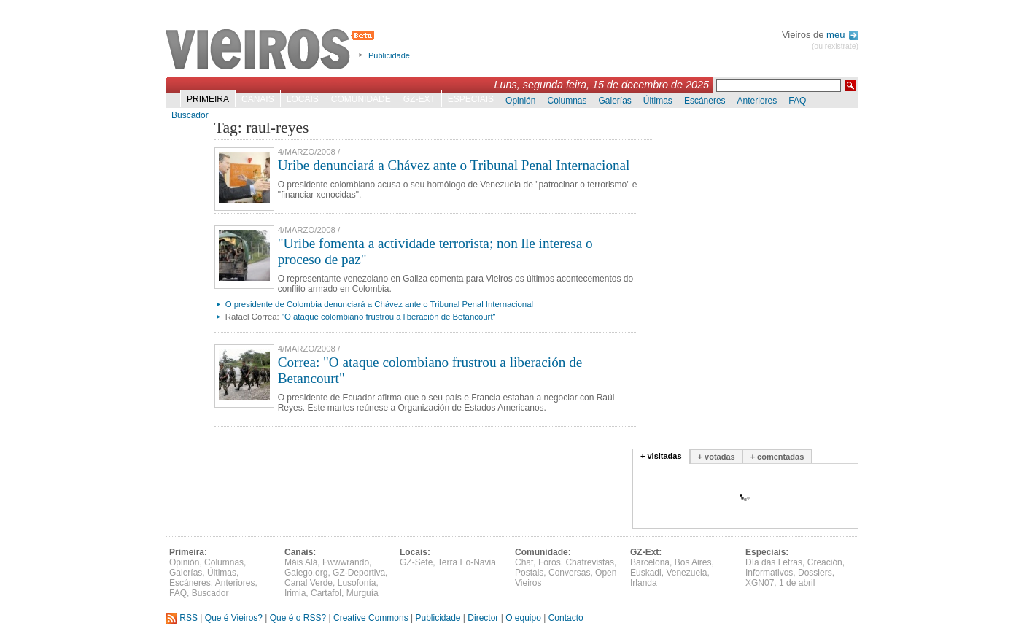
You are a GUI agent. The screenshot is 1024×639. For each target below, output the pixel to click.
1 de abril (797, 583)
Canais (257, 99)
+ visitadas (661, 456)
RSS (182, 618)
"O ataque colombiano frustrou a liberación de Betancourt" (389, 316)
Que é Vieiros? (234, 618)
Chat (524, 562)
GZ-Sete (416, 562)
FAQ (797, 101)
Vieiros (272, 50)
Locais (303, 99)
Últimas (657, 101)
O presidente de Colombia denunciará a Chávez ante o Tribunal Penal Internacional (379, 304)
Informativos (769, 573)
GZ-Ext (419, 99)
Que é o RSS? (298, 618)
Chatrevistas (589, 562)
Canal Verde (308, 583)
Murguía (362, 593)
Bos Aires (693, 562)
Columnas (566, 101)
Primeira (208, 99)
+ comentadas (777, 456)
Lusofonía (357, 583)
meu (842, 34)
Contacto (565, 618)
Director (483, 618)
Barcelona (650, 562)
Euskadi (646, 573)
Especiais (471, 99)
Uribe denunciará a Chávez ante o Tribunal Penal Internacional (454, 165)
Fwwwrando (345, 562)
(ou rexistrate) (835, 46)
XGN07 (759, 583)
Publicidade (389, 55)
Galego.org (305, 573)
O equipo (523, 618)
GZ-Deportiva (359, 573)
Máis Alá (300, 562)
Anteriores (757, 101)
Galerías (615, 101)
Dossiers (815, 573)
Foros (549, 562)
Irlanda (643, 583)
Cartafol (326, 593)
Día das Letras (773, 562)
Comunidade (361, 99)
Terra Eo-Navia (467, 562)
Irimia (295, 593)
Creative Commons (370, 618)
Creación (824, 562)
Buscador (190, 115)
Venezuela (686, 573)
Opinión (520, 101)
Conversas (569, 573)
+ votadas (716, 456)
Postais (529, 573)
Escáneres (705, 101)
